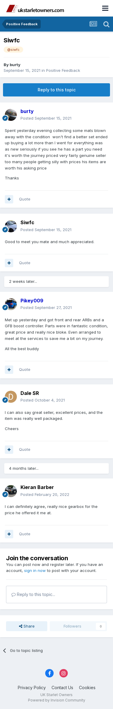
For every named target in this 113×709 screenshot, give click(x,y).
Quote (24, 199)
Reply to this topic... (33, 594)
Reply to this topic (57, 89)
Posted (45, 118)
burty (15, 64)
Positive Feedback (63, 70)
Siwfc (27, 222)
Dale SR (29, 393)
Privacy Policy (32, 687)
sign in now (35, 570)
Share (27, 626)
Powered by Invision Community (56, 700)
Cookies (87, 687)
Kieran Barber (37, 487)
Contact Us (62, 687)
